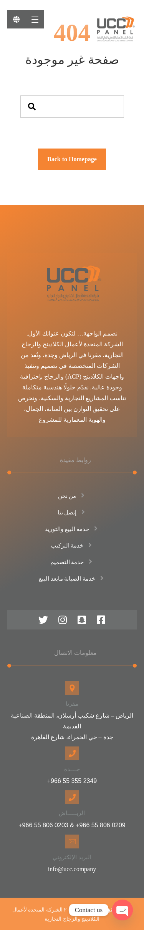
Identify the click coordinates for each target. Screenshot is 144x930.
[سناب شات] (81, 619)
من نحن (72, 496)
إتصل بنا (72, 512)
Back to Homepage (72, 159)
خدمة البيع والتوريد (72, 529)
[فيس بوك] (101, 619)
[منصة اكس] (43, 619)
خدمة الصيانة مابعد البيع (72, 579)
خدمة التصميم (72, 562)
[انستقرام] (62, 619)
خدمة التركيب (72, 546)
